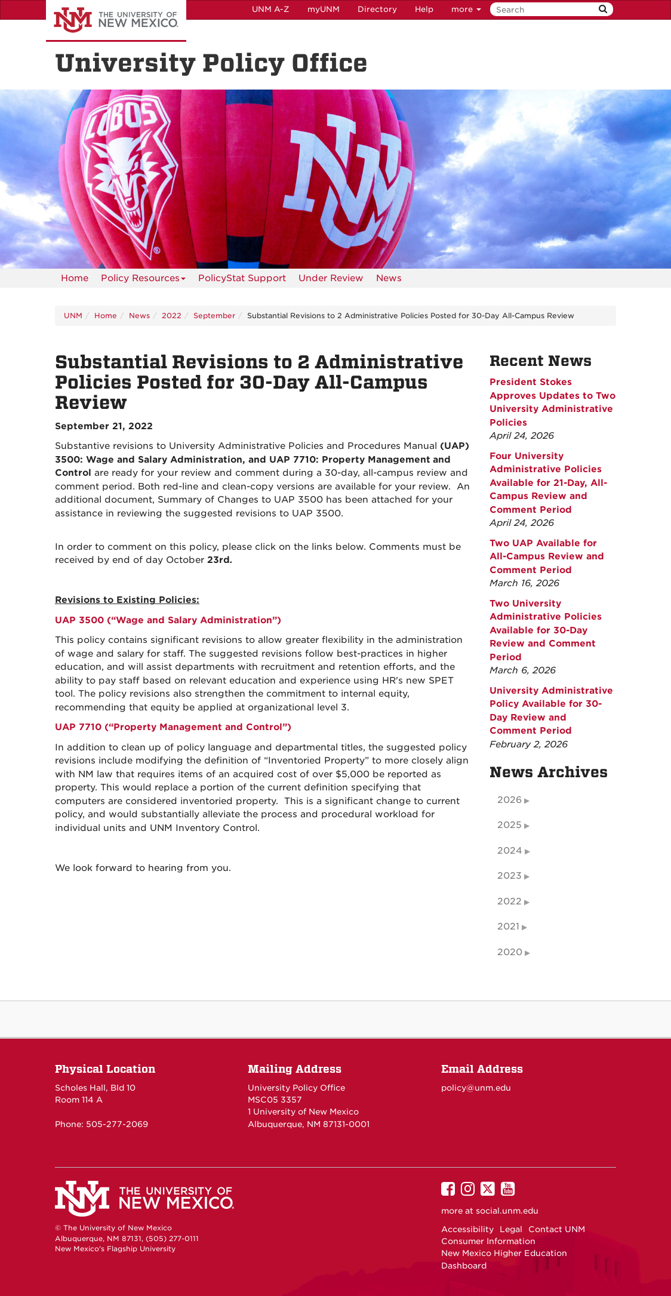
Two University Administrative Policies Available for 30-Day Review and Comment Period (546, 630)
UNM (73, 315)
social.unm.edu (507, 1210)
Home (74, 278)
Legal (511, 1229)
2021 (508, 926)
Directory (377, 9)
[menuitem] (74, 278)
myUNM (323, 9)
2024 (509, 850)
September (214, 315)
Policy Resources (143, 280)
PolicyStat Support (242, 278)
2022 (171, 315)
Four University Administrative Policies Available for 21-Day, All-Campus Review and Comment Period (548, 483)
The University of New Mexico (116, 21)
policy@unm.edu (476, 1087)
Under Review (331, 278)
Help (424, 9)
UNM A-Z (271, 9)
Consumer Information (488, 1241)
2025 (509, 825)
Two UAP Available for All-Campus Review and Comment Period (547, 556)
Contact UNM (556, 1229)
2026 (509, 800)
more (466, 9)
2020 (509, 952)
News (389, 278)
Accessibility (467, 1229)
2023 (509, 875)
